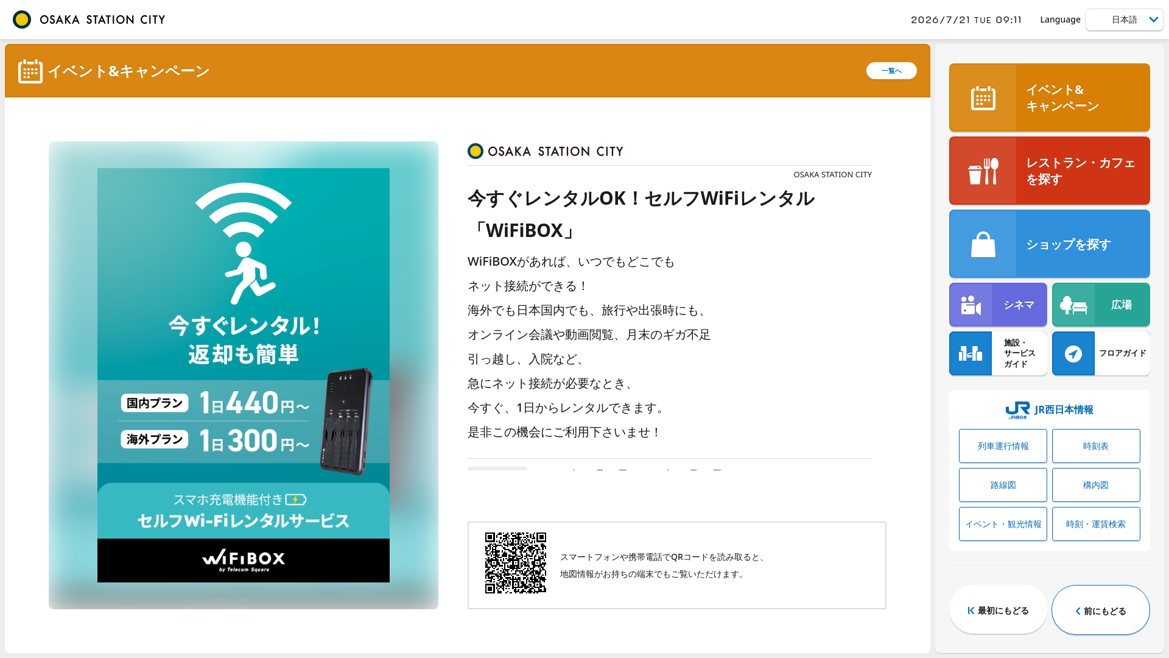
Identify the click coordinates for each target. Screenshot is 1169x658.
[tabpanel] (243, 375)
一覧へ (892, 70)
